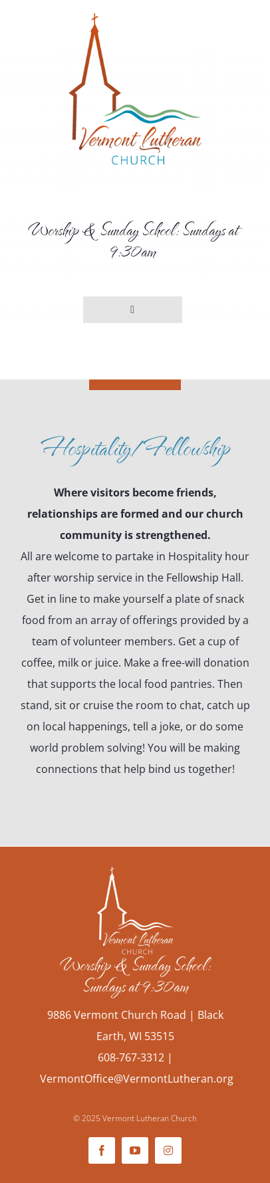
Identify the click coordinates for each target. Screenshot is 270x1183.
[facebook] (101, 1150)
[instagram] (168, 1150)
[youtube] (135, 1150)
